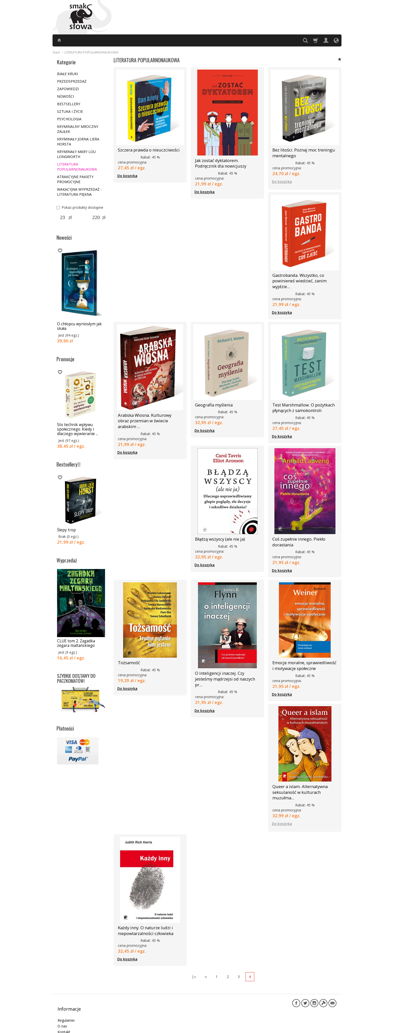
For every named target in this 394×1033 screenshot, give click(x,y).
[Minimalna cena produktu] (62, 217)
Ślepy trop (66, 530)
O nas (62, 996)
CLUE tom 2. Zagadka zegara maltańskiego (76, 643)
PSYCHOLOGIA (69, 119)
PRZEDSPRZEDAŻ (71, 81)
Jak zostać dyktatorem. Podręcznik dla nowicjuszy (226, 162)
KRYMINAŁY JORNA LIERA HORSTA (78, 141)
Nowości (64, 237)
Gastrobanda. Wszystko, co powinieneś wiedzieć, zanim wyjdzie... (297, 277)
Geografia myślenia (212, 399)
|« (194, 955)
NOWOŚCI (65, 96)
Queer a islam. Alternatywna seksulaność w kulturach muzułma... (304, 777)
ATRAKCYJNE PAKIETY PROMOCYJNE (75, 179)
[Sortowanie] (339, 59)
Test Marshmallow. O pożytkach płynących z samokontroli (301, 401)
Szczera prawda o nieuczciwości (146, 149)
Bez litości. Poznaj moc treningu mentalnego (301, 152)
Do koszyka (127, 174)
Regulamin (66, 990)
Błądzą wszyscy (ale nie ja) (219, 531)
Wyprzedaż (67, 560)
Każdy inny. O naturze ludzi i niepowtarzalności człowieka (144, 910)
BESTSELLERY (68, 103)
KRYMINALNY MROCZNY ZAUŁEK (77, 129)
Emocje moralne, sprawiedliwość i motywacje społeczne (302, 655)
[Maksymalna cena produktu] (96, 217)
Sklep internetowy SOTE (319, 1028)
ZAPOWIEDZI (68, 88)
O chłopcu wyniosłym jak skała (79, 326)
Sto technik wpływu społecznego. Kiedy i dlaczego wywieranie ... (77, 429)
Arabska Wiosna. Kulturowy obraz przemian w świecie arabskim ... (148, 412)
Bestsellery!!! (68, 464)
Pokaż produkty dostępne (80, 207)
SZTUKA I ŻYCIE (70, 111)
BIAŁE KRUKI (67, 73)
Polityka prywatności (74, 1007)
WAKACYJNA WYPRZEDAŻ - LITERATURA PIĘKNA (79, 192)
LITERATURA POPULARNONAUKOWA (77, 167)
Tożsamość (128, 652)
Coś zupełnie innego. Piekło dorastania (297, 533)
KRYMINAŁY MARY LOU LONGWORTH (76, 154)
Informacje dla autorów (77, 1013)
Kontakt (64, 1002)
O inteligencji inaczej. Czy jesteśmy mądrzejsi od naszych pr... (226, 665)
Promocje (65, 359)
